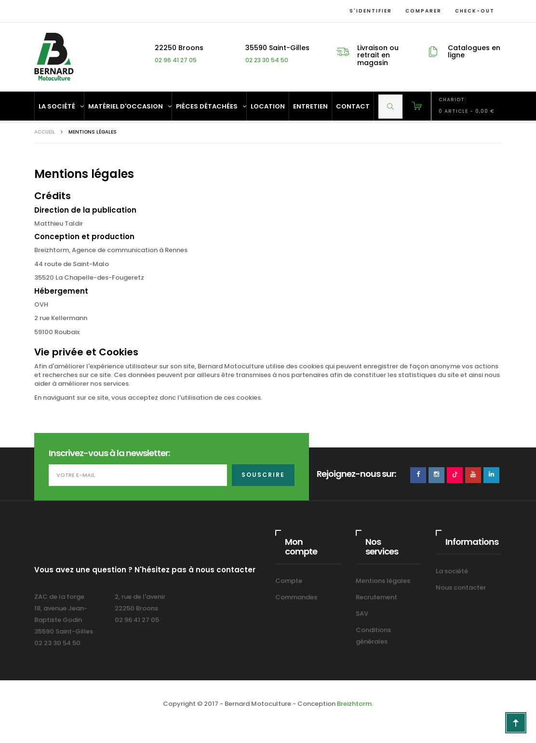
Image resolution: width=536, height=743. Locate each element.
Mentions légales (383, 580)
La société (452, 571)
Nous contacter (461, 587)
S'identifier (369, 10)
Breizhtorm (354, 703)
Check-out (473, 10)
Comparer (422, 10)
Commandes (296, 597)
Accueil (44, 131)
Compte (288, 580)
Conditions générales (373, 635)
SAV (362, 613)
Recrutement (376, 597)
